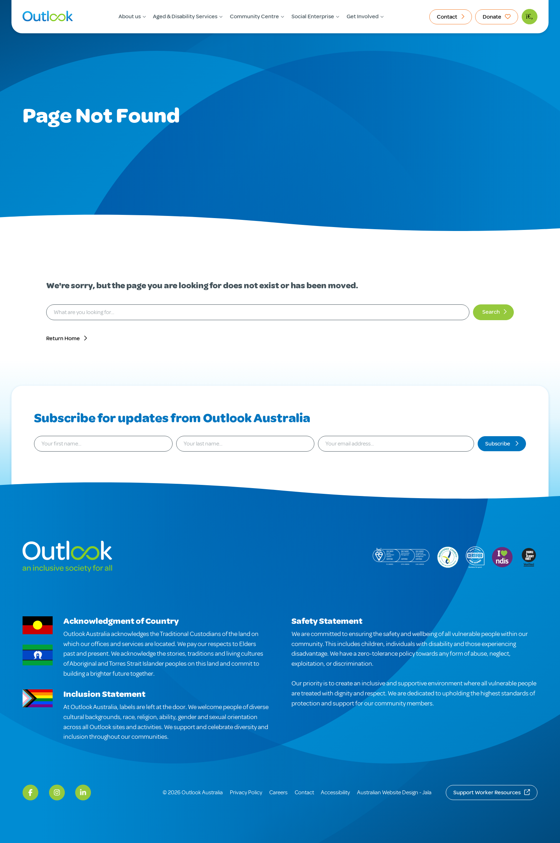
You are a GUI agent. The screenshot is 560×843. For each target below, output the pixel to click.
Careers (278, 792)
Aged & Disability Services (185, 16)
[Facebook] (30, 792)
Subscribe (498, 443)
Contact (447, 16)
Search (491, 311)
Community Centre (254, 16)
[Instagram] (57, 792)
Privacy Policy (246, 792)
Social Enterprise (312, 16)
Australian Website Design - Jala (394, 792)
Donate (492, 16)
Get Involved (362, 16)
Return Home (63, 338)
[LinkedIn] (83, 792)
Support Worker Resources (487, 792)
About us (130, 16)
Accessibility (335, 792)
